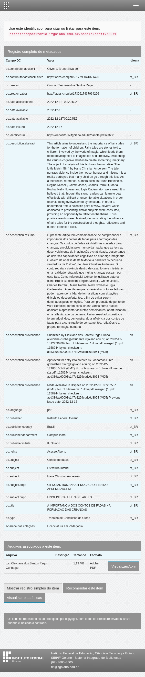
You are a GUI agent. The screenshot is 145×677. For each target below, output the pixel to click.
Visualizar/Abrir (123, 566)
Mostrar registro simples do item (33, 588)
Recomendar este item (84, 588)
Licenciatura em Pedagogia (65, 526)
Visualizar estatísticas (24, 598)
